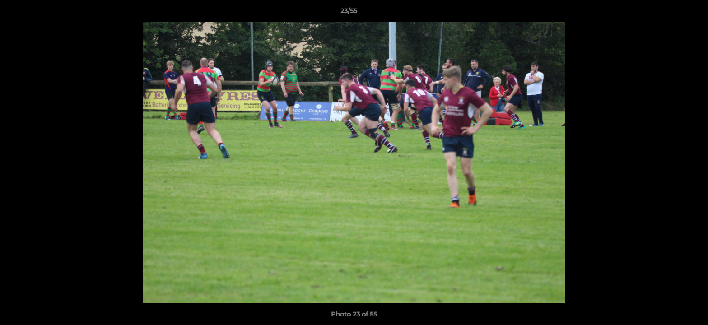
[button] (670, 13)
